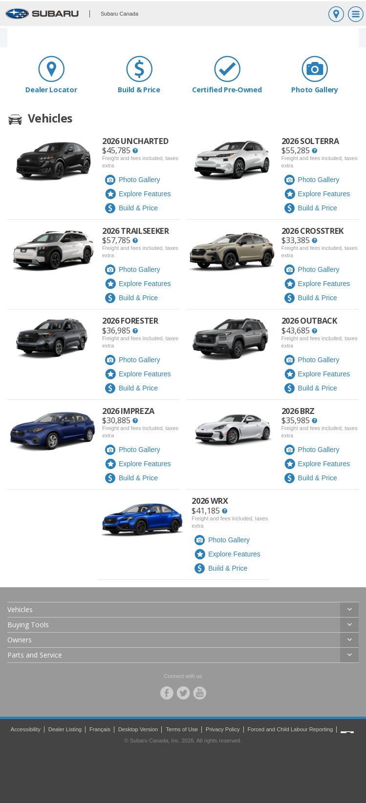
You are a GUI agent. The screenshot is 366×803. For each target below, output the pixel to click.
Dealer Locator (51, 74)
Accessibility (26, 729)
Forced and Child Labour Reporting (290, 729)
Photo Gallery (314, 74)
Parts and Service (34, 654)
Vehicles (20, 609)
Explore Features (138, 194)
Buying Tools (28, 624)
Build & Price (139, 74)
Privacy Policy (223, 729)
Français (99, 729)
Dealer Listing (65, 729)
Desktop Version (138, 729)
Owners (19, 639)
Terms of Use (182, 729)
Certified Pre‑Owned (227, 74)
